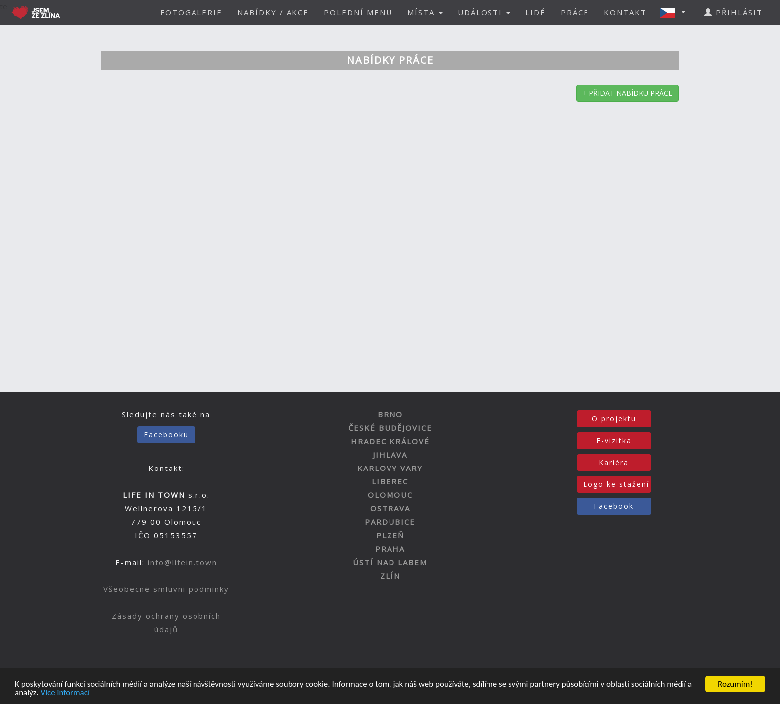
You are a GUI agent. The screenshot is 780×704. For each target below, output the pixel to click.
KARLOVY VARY (390, 468)
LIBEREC (390, 481)
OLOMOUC (390, 495)
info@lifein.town (182, 562)
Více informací (65, 693)
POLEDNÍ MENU (358, 12)
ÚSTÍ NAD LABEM (390, 562)
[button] (675, 12)
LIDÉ (535, 12)
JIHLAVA (390, 455)
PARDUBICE (390, 522)
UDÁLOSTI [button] (484, 12)
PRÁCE (575, 12)
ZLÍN (390, 576)
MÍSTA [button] (425, 12)
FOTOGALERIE (191, 12)
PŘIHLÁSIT (733, 12)
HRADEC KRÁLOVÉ (390, 441)
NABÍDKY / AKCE (273, 12)
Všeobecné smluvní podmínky (166, 589)
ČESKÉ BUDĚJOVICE (390, 428)
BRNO (390, 414)
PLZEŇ (390, 535)
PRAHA (390, 549)
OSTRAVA (390, 508)
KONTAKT (625, 12)
